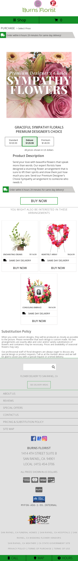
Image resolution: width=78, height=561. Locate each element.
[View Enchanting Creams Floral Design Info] (20, 236)
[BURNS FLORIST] (39, 11)
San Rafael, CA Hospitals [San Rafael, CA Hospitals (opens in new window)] (55, 532)
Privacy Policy (17, 548)
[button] (39, 499)
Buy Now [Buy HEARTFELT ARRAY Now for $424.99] (58, 268)
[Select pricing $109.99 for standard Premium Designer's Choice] (13, 141)
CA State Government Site (54, 543)
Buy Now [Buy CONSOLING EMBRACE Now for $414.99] (39, 321)
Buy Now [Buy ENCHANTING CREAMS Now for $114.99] (20, 268)
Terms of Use (62, 548)
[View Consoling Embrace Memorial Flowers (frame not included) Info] (39, 289)
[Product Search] (39, 366)
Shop (19, 19)
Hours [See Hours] (65, 558)
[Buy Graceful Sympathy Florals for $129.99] (39, 201)
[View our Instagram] (44, 440)
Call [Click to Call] (13, 558)
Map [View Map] (39, 558)
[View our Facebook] (33, 440)
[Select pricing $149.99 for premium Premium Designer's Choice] (46, 141)
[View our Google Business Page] (39, 440)
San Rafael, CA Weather (22, 543)
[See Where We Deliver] (39, 384)
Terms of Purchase (39, 548)
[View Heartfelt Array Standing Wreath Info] (58, 236)
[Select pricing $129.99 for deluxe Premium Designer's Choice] (29, 141)
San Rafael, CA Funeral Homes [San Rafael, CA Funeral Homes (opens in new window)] (19, 532)
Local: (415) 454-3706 (39, 464)
